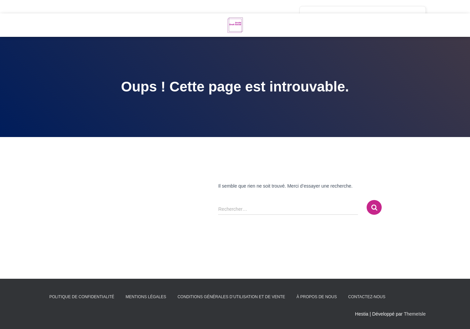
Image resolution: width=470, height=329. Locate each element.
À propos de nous (316, 296)
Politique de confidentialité (82, 296)
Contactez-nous (366, 296)
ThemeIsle (415, 314)
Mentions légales (145, 296)
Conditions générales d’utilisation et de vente (231, 296)
